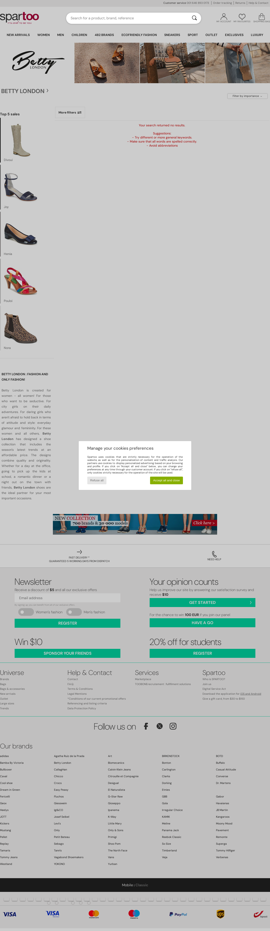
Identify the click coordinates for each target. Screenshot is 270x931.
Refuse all (97, 480)
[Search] (194, 18)
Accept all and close (166, 480)
